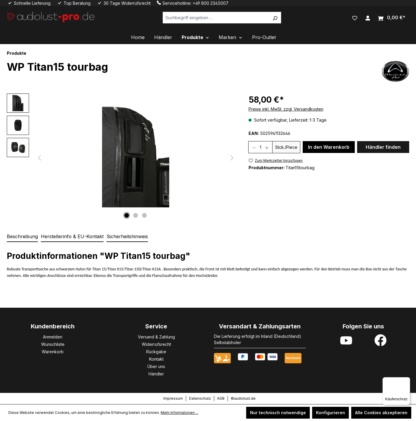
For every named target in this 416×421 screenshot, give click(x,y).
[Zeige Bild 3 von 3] (144, 215)
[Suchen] (275, 17)
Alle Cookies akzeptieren (381, 412)
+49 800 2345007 (210, 3)
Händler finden (383, 147)
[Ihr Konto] (367, 17)
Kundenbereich (53, 326)
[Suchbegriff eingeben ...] (216, 17)
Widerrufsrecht (156, 344)
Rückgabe (156, 351)
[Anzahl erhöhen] (267, 147)
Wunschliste (53, 344)
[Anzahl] (260, 147)
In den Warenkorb (328, 147)
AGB (221, 398)
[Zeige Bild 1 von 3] (126, 215)
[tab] (22, 236)
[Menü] (406, 380)
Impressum (173, 398)
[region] (122, 157)
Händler (156, 373)
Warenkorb (53, 351)
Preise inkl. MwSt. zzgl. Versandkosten (286, 109)
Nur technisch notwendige (278, 412)
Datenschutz (200, 398)
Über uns (156, 366)
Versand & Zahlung (156, 336)
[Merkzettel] (354, 17)
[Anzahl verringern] (254, 147)
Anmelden (52, 336)
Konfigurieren (330, 412)
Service (156, 326)
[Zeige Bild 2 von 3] (135, 215)
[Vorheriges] (39, 157)
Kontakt (156, 359)
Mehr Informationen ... (179, 412)
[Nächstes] (232, 157)
